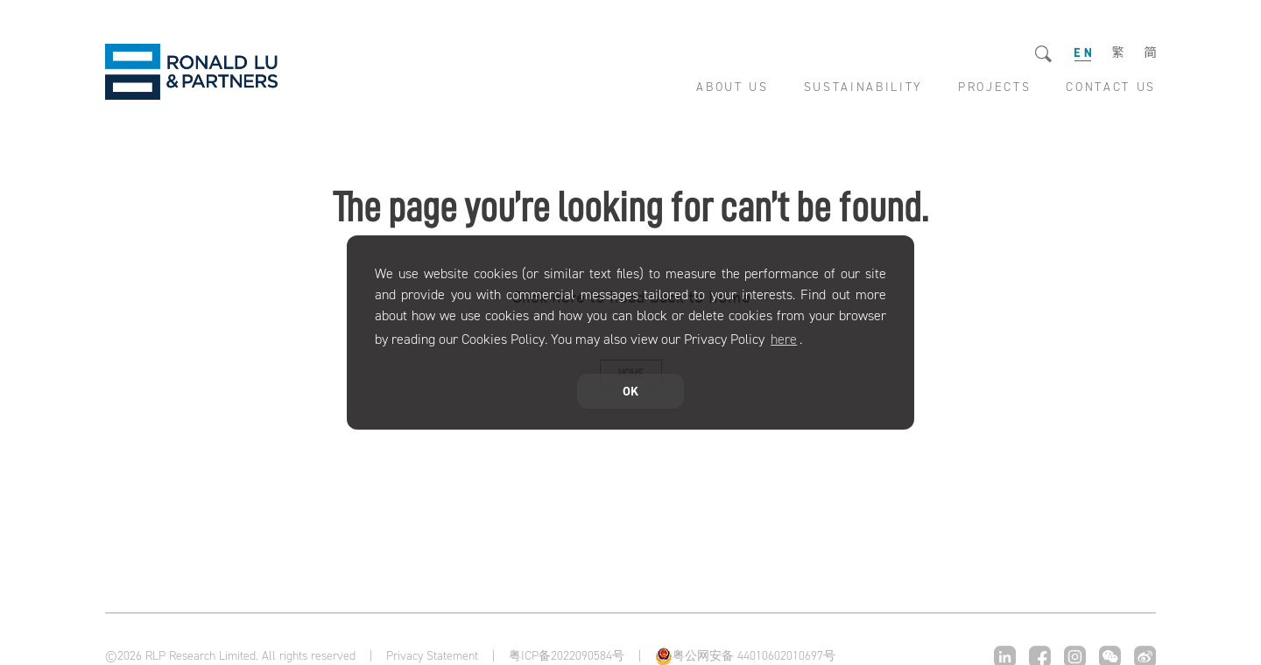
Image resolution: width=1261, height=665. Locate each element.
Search (1044, 55)
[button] (808, 341)
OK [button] (630, 391)
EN (1082, 53)
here (784, 339)
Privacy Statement (432, 656)
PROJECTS (994, 87)
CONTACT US (1111, 87)
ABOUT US (732, 87)
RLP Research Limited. (191, 72)
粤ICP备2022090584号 (566, 656)
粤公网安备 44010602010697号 (754, 656)
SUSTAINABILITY (863, 87)
